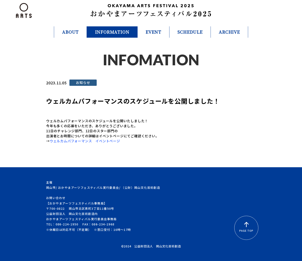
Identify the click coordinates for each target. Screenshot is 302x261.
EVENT (153, 32)
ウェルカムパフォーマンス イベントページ (85, 140)
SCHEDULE (189, 32)
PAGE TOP (246, 227)
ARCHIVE (229, 32)
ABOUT (70, 32)
